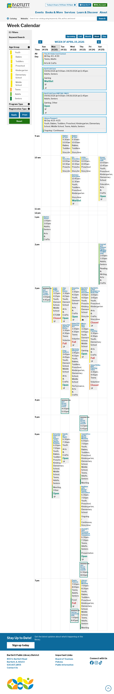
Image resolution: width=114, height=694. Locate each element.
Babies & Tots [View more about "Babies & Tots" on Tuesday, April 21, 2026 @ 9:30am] (65, 136)
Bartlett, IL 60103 (16, 662)
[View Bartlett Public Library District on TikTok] (100, 663)
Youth (17, 52)
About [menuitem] (103, 12)
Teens (17, 89)
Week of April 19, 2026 (69, 41)
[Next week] (99, 42)
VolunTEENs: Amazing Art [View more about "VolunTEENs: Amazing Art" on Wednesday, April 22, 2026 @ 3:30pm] (77, 325)
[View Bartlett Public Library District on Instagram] (96, 663)
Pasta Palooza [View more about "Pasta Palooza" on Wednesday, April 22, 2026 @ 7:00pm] (75, 581)
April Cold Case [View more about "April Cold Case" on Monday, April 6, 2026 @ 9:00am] (50, 69)
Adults (18, 94)
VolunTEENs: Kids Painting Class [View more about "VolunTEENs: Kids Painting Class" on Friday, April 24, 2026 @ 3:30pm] (96, 367)
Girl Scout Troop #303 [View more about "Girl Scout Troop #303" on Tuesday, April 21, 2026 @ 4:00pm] (64, 404)
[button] (61, 5)
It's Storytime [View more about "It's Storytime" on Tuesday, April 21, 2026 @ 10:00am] (67, 158)
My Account (100, 5)
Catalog (13, 19)
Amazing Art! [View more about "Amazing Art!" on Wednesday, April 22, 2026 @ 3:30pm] (75, 288)
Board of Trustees (64, 659)
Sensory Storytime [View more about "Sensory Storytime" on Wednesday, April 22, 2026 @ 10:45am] (76, 175)
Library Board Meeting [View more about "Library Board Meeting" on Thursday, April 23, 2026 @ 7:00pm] (84, 582)
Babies (19, 57)
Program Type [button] (16, 104)
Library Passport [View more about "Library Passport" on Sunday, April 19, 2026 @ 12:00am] (50, 118)
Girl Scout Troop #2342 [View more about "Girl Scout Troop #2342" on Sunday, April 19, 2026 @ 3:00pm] (45, 292)
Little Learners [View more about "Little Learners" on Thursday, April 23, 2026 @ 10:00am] (85, 158)
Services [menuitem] (69, 12)
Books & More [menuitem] (54, 12)
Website (24, 19)
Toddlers (20, 61)
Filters (14, 32)
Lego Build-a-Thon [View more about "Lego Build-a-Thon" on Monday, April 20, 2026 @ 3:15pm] (56, 289)
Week (96, 36)
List (80, 36)
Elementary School (21, 76)
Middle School (19, 83)
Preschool (20, 66)
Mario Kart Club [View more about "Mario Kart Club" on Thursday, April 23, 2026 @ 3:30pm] (83, 325)
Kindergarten (22, 70)
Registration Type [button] (18, 109)
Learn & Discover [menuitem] (87, 12)
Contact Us (12, 668)
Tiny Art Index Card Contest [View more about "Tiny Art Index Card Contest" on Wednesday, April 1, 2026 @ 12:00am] (55, 54)
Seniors (18, 98)
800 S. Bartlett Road (17, 659)
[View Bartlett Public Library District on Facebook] (92, 663)
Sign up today (20, 645)
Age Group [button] (14, 47)
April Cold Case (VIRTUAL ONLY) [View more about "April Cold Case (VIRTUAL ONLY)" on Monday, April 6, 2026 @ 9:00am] (56, 93)
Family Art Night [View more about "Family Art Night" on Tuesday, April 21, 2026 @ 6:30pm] (65, 435)
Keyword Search (17, 37)
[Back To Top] (108, 688)
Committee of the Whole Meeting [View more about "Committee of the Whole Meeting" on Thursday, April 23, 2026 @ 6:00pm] (85, 436)
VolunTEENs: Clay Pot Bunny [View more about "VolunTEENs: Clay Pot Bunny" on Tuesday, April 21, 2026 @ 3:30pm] (67, 326)
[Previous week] (40, 42)
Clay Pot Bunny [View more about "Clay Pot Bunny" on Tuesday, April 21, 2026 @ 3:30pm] (65, 289)
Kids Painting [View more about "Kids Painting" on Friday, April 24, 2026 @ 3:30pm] (94, 330)
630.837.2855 (14, 665)
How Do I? (85, 5)
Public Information (64, 665)
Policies (59, 662)
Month (88, 36)
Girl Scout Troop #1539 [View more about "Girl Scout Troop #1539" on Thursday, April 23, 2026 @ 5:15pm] (83, 421)
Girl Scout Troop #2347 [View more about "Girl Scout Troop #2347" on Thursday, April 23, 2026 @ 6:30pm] (83, 568)
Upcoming (71, 36)
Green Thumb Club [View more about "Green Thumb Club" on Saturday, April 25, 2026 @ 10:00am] (103, 159)
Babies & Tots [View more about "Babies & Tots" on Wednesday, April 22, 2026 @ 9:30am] (74, 136)
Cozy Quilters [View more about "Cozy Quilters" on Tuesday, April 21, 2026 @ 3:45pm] (66, 351)
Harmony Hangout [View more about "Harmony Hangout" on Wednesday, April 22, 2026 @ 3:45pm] (75, 349)
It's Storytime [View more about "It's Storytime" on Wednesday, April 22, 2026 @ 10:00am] (76, 158)
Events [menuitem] (39, 12)
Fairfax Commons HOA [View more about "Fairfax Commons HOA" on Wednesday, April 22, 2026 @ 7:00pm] (75, 614)
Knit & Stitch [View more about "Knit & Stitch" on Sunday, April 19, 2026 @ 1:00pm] (46, 217)
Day (104, 36)
